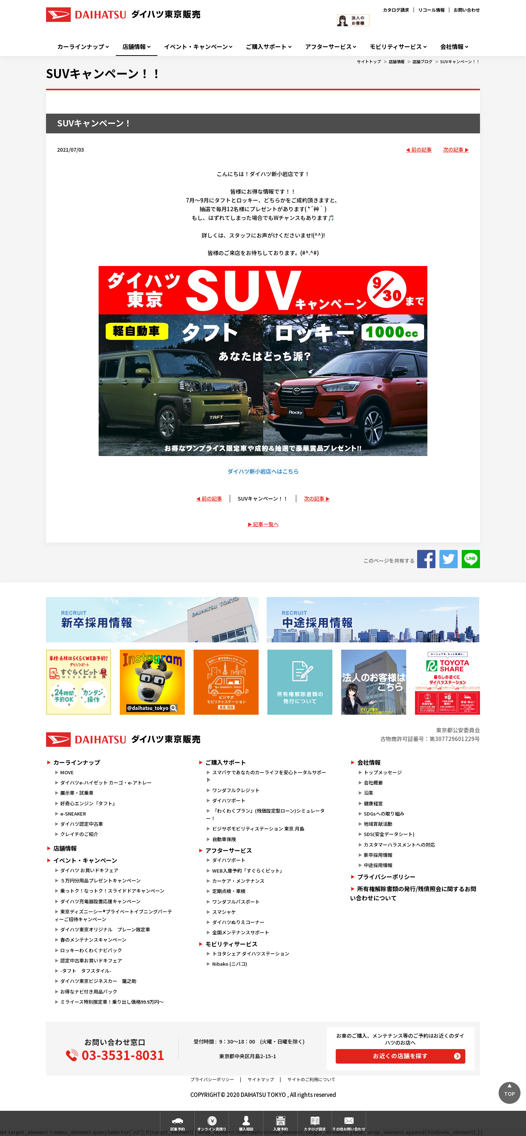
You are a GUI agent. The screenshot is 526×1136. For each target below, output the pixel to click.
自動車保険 (224, 839)
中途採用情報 (378, 865)
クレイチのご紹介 (79, 834)
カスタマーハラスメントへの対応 (399, 844)
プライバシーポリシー (386, 876)
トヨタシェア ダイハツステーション (250, 953)
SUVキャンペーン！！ (460, 61)
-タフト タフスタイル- (85, 970)
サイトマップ (261, 1079)
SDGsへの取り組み (384, 813)
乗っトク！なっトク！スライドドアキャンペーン (112, 890)
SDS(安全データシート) (389, 834)
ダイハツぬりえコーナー (238, 922)
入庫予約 (280, 1129)
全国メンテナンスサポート (240, 932)
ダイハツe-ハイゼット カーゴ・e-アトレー (106, 782)
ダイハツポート (228, 800)
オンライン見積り (211, 1129)
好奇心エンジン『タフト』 (88, 803)
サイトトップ (369, 61)
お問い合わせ (467, 10)
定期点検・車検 (228, 891)
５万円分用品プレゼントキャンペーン (100, 880)
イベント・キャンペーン (196, 46)
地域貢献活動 (378, 823)
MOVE (67, 772)
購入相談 (246, 1129)
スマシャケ (224, 911)
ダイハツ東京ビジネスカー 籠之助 (98, 980)
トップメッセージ (383, 772)
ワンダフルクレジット (236, 790)
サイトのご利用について (311, 1079)
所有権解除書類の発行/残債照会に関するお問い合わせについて (413, 893)
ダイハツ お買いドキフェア (89, 870)
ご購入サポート (266, 46)
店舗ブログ (422, 61)
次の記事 (453, 149)
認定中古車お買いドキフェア (91, 960)
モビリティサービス (396, 46)
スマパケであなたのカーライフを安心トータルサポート (266, 776)
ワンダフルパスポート (236, 901)
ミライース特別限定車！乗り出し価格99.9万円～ (112, 1001)
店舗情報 (134, 46)
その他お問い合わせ (348, 1129)
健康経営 (373, 803)
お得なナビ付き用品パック (91, 991)
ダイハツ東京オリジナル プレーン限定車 (105, 929)
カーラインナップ (80, 46)
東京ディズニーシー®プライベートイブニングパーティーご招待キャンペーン (113, 915)
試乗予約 (177, 1129)
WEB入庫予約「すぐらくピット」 (248, 870)
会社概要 (373, 782)
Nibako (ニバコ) (229, 963)
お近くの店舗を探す (400, 1055)
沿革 (368, 792)
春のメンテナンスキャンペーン (93, 939)
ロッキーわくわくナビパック (91, 950)
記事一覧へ (266, 524)
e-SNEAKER (73, 813)
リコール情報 (431, 10)
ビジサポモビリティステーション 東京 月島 (258, 828)
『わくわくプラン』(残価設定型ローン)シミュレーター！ (265, 814)
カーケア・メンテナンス (238, 880)
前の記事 (421, 149)
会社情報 (452, 46)
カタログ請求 (396, 10)
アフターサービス (328, 46)
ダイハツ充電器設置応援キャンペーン (100, 901)
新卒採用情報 (378, 854)
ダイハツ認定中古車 (81, 823)
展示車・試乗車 (77, 792)
